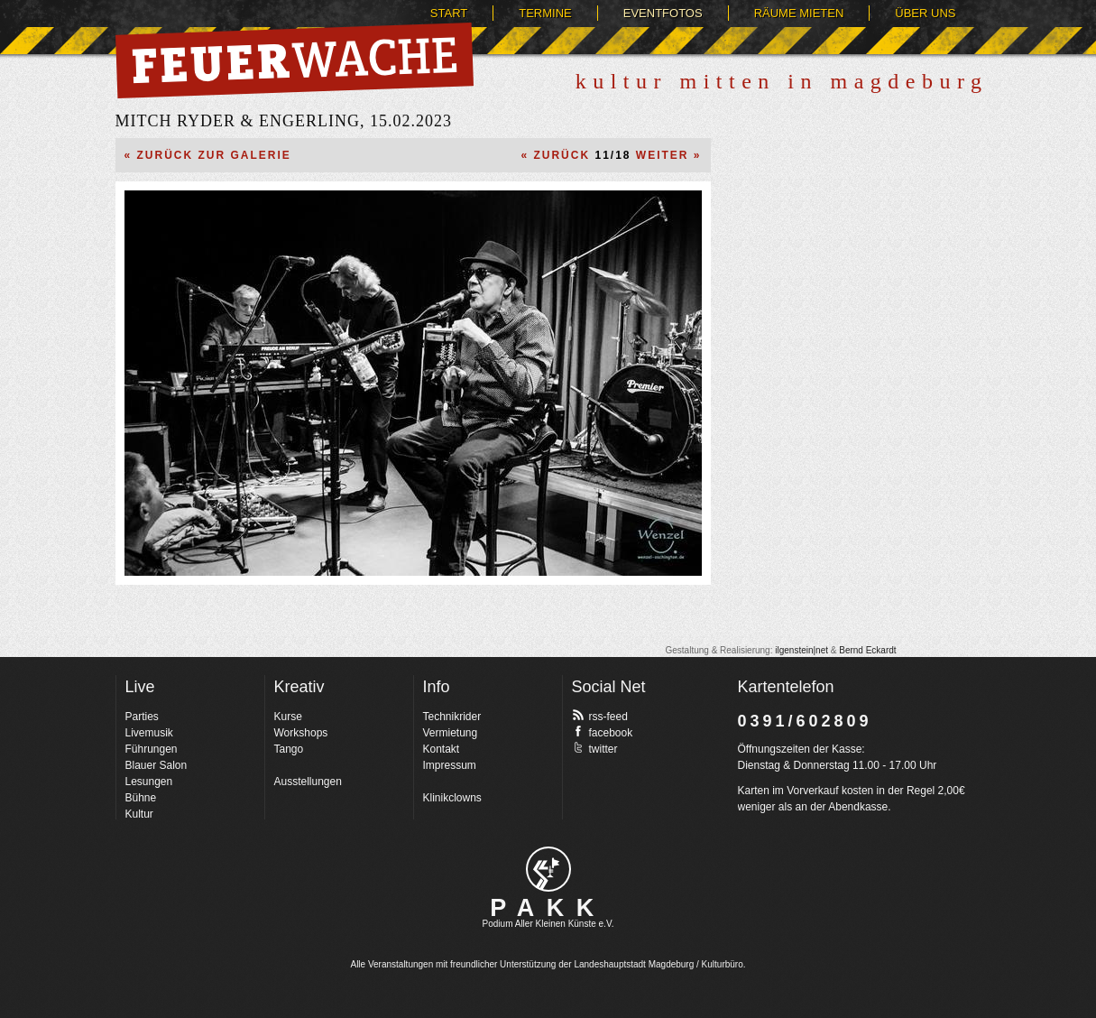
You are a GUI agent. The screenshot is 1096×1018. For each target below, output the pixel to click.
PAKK (548, 908)
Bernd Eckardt (867, 650)
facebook (602, 732)
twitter (595, 748)
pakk (548, 869)
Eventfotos (663, 13)
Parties (142, 716)
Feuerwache (294, 60)
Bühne (141, 797)
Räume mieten (799, 13)
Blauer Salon (156, 765)
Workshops (301, 732)
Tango (289, 749)
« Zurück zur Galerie (207, 155)
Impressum (449, 765)
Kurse (288, 716)
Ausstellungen (308, 781)
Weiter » (669, 155)
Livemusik (149, 732)
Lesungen (149, 781)
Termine (545, 13)
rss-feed (600, 715)
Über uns (925, 13)
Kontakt (441, 749)
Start (448, 13)
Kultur (139, 814)
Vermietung (450, 732)
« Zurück (555, 155)
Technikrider (452, 716)
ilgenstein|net (801, 650)
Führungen (151, 749)
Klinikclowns (452, 797)
